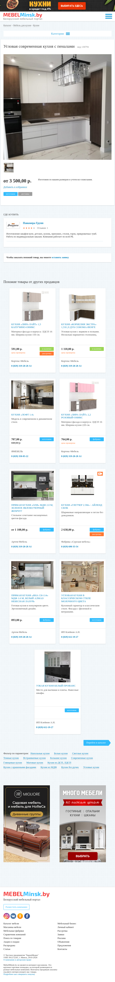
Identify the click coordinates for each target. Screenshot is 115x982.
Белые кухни (61, 753)
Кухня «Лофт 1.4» (22, 414)
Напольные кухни (40, 753)
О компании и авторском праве (17, 960)
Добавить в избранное (15, 187)
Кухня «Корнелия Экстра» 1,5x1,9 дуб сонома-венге (78, 326)
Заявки (61, 934)
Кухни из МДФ (49, 767)
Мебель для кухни (22, 25)
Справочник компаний (14, 934)
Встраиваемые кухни (34, 757)
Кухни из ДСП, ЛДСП (59, 762)
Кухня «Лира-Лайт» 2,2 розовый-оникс (76, 416)
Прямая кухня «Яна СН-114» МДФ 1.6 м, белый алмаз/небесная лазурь (29, 598)
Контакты (62, 949)
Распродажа (9, 945)
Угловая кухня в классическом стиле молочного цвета (76, 598)
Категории (60, 33)
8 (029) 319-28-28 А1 (21, 366)
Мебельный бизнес (67, 923)
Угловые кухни (91, 767)
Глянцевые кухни (12, 762)
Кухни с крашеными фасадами (19, 767)
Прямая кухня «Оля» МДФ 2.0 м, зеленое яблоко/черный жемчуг (32, 507)
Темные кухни (11, 757)
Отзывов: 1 (42, 228)
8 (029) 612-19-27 (69, 637)
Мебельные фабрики (13, 931)
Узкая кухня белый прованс (56, 685)
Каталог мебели (11, 923)
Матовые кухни (34, 762)
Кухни (36, 25)
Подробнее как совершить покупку (19, 974)
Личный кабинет (66, 927)
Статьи (6, 949)
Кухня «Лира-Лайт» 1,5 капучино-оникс (26, 326)
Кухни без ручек (70, 767)
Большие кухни (58, 757)
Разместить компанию (16, 907)
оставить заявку (60, 257)
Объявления (63, 941)
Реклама (62, 938)
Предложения (64, 945)
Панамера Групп (33, 223)
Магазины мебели (12, 927)
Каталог (7, 25)
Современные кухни (82, 757)
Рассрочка (62, 931)
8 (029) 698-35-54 (69, 546)
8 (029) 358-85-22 (19, 456)
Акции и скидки (11, 941)
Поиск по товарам (12, 938)
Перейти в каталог (96, 742)
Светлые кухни (80, 753)
